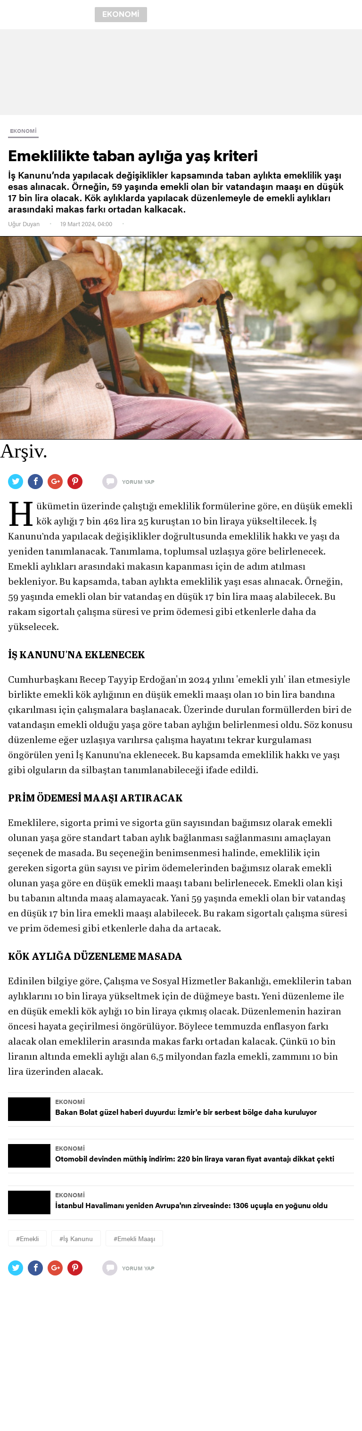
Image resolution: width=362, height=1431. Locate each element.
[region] (181, 72)
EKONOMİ (23, 130)
